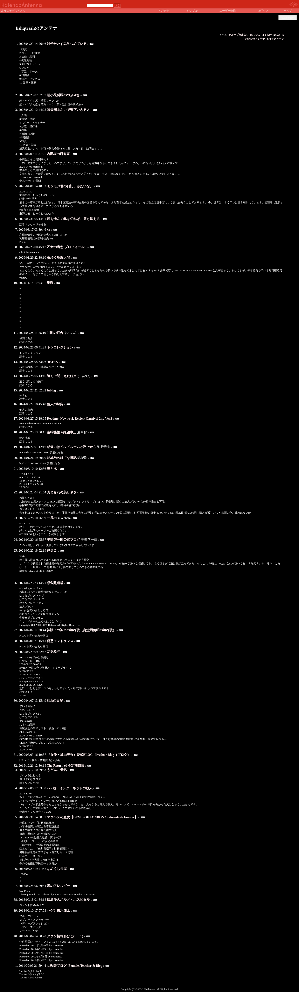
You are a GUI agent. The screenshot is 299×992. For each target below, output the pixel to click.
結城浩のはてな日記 (62, 458)
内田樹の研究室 (58, 154)
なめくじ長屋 (57, 868)
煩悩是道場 (55, 583)
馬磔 (50, 283)
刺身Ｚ (52, 550)
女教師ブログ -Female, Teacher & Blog (74, 965)
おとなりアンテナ (255, 38)
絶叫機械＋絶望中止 (61, 432)
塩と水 (52, 468)
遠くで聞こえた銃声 (62, 376)
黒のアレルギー (58, 886)
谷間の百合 (55, 333)
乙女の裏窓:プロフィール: (67, 247)
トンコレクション (60, 347)
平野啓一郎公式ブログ (63, 539)
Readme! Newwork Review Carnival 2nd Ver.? (79, 418)
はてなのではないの (273, 34)
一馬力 (52, 518)
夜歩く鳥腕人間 (58, 257)
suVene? (52, 361)
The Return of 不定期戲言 (65, 765)
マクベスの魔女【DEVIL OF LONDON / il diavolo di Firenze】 (92, 817)
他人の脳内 (55, 404)
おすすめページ (275, 38)
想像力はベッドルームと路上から (71, 447)
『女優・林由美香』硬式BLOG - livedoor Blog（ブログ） (89, 754)
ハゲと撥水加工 (58, 910)
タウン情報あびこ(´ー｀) (65, 936)
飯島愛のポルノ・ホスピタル (68, 899)
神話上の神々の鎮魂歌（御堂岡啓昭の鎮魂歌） (81, 630)
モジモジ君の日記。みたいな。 (70, 186)
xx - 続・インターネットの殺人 (69, 788)
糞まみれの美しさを (62, 492)
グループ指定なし (239, 34)
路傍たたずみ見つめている (66, 43)
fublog (51, 390)
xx (48, 229)
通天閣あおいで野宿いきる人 (68, 109)
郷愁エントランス (60, 641)
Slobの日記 (55, 700)
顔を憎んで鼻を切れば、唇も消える (73, 219)
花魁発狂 (53, 652)
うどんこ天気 (57, 770)
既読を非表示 (287, 17)
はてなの (255, 34)
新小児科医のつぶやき (63, 95)
